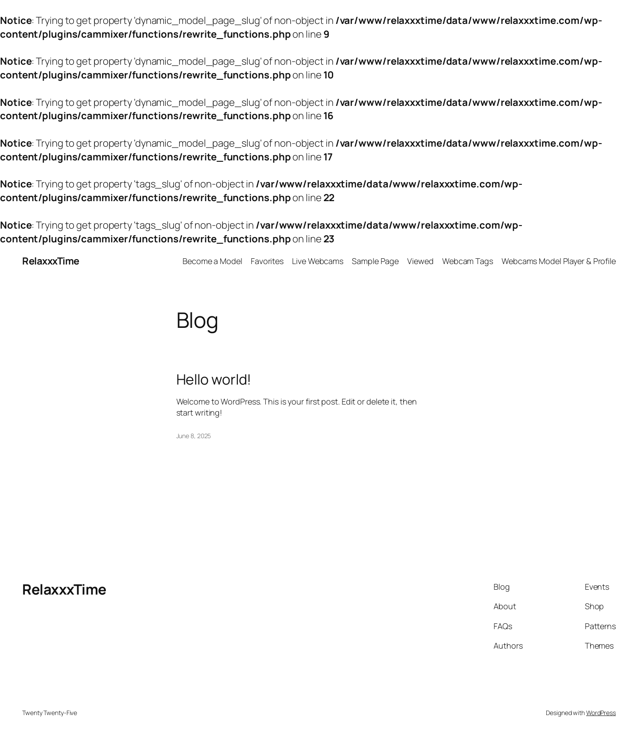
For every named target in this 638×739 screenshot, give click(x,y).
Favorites (267, 261)
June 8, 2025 (193, 436)
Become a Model (212, 261)
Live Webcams (317, 261)
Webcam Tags (467, 261)
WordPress (601, 712)
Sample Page (375, 261)
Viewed (420, 261)
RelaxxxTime (50, 261)
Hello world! (214, 379)
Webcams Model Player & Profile (559, 261)
